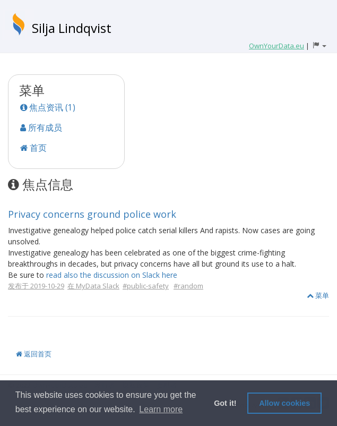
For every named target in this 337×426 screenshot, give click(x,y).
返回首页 (33, 354)
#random (188, 286)
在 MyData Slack (93, 286)
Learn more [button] (161, 409)
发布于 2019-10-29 (36, 286)
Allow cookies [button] (284, 403)
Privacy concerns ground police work (92, 214)
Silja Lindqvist (71, 28)
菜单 (318, 295)
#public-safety (146, 286)
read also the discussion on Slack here (111, 275)
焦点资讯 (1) (47, 107)
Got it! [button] (225, 403)
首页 (33, 148)
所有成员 (41, 127)
